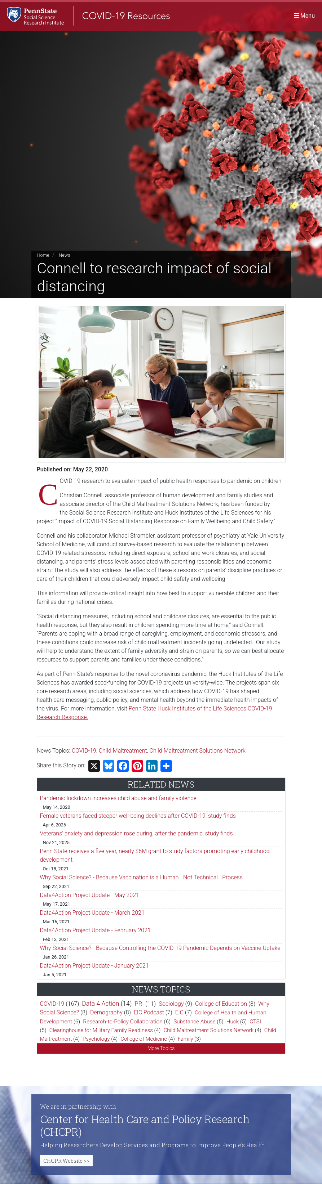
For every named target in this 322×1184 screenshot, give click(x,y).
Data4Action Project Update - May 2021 (90, 895)
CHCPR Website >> (66, 1160)
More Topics (161, 1048)
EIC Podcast (149, 1012)
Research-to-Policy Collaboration (122, 1021)
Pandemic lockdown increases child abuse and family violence (118, 798)
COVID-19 (84, 750)
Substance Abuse (194, 1021)
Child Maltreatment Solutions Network (198, 750)
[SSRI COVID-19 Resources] (86, 16)
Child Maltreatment (123, 750)
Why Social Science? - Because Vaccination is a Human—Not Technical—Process (141, 877)
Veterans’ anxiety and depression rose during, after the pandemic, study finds (136, 833)
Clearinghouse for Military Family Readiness (101, 1030)
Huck (232, 1021)
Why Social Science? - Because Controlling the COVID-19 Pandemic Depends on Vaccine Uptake (160, 948)
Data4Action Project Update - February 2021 (95, 930)
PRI (139, 1003)
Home (43, 255)
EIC (179, 1012)
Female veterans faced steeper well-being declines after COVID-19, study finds (138, 815)
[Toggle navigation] (304, 16)
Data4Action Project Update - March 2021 (92, 912)
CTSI (255, 1021)
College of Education (221, 1003)
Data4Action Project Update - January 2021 (94, 965)
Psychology (96, 1039)
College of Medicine (143, 1039)
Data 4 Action (100, 1003)
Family (185, 1039)
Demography (106, 1012)
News (64, 255)
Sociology (171, 1003)
